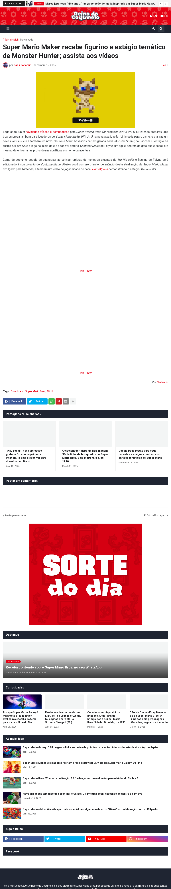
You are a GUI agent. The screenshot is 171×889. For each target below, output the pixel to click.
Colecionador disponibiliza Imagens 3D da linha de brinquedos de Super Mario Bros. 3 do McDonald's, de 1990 (85, 456)
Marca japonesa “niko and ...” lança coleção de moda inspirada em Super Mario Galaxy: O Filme (101, 3)
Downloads (26, 39)
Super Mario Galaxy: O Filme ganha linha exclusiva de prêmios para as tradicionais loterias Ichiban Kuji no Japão (90, 747)
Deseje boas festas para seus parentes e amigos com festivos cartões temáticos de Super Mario (140, 454)
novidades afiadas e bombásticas (47, 132)
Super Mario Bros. (35, 391)
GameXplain (100, 169)
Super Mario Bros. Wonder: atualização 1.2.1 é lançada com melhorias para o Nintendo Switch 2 (80, 778)
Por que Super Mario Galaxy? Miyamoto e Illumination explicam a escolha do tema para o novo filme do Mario (20, 717)
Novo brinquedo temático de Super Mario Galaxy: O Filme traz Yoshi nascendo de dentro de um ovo (82, 793)
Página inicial (10, 39)
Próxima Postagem (155, 515)
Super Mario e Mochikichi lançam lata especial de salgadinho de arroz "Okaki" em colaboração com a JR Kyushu (90, 809)
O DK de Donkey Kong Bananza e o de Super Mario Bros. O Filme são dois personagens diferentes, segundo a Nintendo (149, 717)
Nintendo (162, 382)
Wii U (50, 391)
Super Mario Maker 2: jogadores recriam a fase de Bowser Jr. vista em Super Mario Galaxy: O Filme (82, 762)
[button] (160, 4)
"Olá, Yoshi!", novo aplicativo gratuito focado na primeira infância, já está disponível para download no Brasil (26, 456)
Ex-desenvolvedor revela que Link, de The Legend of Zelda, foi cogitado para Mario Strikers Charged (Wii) (63, 717)
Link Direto (85, 271)
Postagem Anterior (16, 515)
